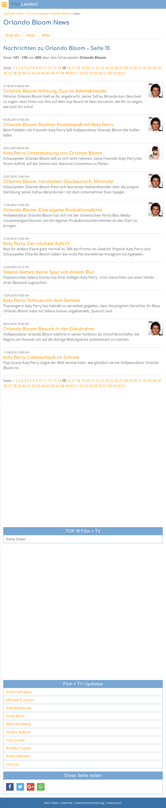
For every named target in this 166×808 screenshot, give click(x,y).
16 (69, 68)
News (30, 35)
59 (115, 73)
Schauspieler (40, 13)
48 (62, 73)
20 (88, 68)
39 (19, 73)
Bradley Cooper (18, 748)
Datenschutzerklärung (89, 803)
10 (40, 68)
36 (5, 73)
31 (140, 68)
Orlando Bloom (61, 13)
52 (81, 73)
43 (38, 73)
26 (116, 68)
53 (86, 73)
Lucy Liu (12, 764)
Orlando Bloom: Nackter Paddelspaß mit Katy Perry (58, 124)
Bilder (46, 35)
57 (105, 73)
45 (48, 73)
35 (159, 68)
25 (111, 68)
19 (83, 68)
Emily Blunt (15, 716)
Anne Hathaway (19, 692)
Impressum (114, 803)
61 (124, 73)
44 (43, 73)
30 (135, 68)
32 (145, 68)
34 (154, 68)
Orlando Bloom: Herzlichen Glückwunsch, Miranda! (58, 181)
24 (107, 68)
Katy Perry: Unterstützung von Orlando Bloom (52, 153)
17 (73, 68)
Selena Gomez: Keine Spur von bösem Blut (48, 272)
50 (72, 73)
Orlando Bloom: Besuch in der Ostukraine (48, 329)
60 (119, 73)
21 (92, 68)
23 (102, 68)
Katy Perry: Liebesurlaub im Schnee (41, 357)
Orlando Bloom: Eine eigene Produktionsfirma (52, 210)
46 (53, 73)
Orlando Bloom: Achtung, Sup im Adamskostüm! (54, 91)
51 (76, 73)
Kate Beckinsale (18, 708)
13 (54, 68)
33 (150, 68)
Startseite (9, 13)
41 (29, 73)
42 (34, 73)
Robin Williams (18, 756)
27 (121, 68)
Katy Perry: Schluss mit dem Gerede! (41, 300)
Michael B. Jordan (20, 700)
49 (67, 73)
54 (91, 73)
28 (126, 68)
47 (57, 73)
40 (24, 73)
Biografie (12, 35)
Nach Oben (51, 803)
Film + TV (24, 13)
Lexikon (25, 4)
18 (78, 68)
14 (59, 68)
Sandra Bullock (18, 732)
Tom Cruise (15, 740)
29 (130, 68)
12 (50, 68)
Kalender (67, 803)
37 (10, 73)
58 (110, 73)
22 (97, 68)
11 (45, 68)
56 (100, 73)
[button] (10, 787)
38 (15, 73)
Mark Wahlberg (18, 724)
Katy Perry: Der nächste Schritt (36, 243)
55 (95, 73)
